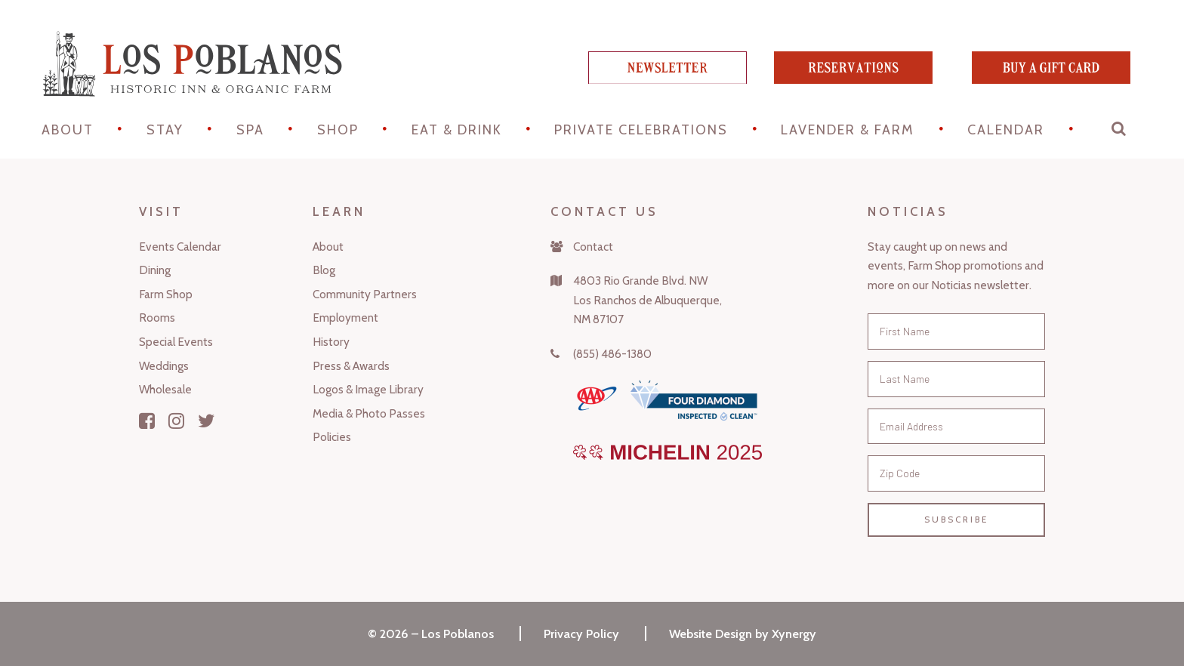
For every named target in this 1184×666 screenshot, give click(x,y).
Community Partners (365, 294)
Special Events (176, 342)
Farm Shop (166, 294)
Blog (324, 270)
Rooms (157, 317)
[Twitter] (206, 420)
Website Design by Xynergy (742, 633)
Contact (593, 246)
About (68, 130)
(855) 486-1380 (612, 354)
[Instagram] (176, 420)
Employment (345, 317)
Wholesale (165, 389)
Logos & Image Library (368, 389)
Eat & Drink (457, 130)
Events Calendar (180, 246)
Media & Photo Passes (369, 413)
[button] (1119, 132)
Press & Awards (351, 366)
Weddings (164, 366)
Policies (332, 437)
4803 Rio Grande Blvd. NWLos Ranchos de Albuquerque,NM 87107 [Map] (647, 299)
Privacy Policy (581, 633)
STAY (164, 130)
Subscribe (956, 519)
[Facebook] (147, 420)
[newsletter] (667, 78)
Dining (155, 270)
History (331, 342)
